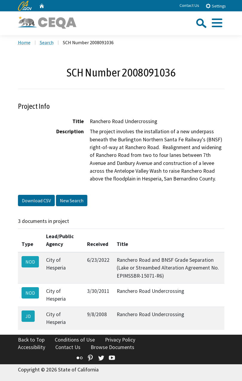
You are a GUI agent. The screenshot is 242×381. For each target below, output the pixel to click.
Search (47, 42)
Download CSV (36, 200)
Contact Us (189, 5)
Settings (216, 6)
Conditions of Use (75, 339)
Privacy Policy (120, 339)
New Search (71, 200)
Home (24, 42)
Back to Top (31, 339)
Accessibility (31, 347)
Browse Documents (112, 347)
